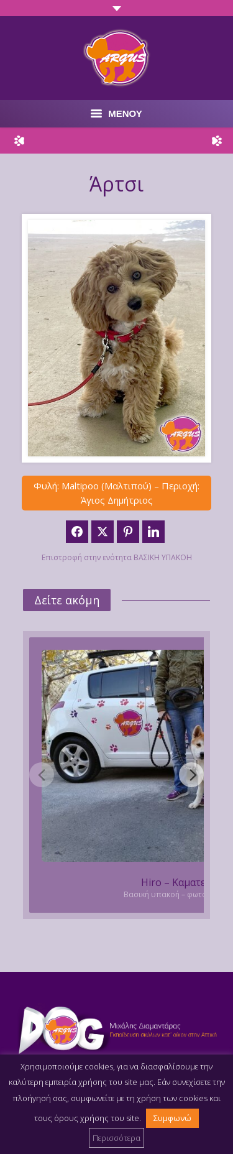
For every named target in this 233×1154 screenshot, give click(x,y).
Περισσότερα (116, 1137)
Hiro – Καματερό (179, 882)
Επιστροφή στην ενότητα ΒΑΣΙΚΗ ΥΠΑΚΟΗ (117, 557)
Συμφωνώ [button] (172, 1118)
